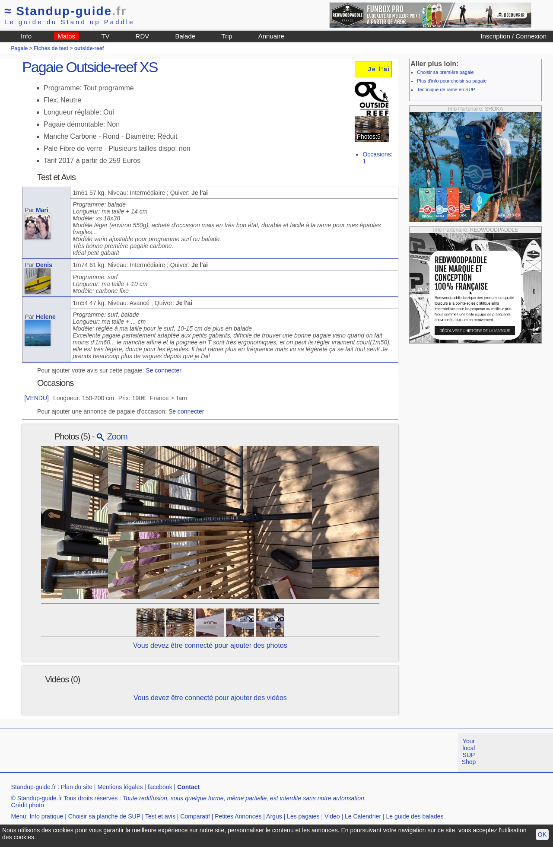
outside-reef (89, 48)
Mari (42, 210)
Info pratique (46, 816)
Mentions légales (120, 786)
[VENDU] (36, 398)
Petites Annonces (238, 816)
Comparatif (195, 816)
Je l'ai (379, 69)
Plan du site (76, 786)
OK (542, 834)
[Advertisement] (157, 752)
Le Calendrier (363, 816)
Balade (185, 36)
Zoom (111, 436)
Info (26, 36)
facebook (160, 786)
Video (332, 816)
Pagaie (19, 48)
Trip (226, 36)
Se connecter (163, 370)
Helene (46, 316)
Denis (44, 264)
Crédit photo (27, 805)
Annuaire (271, 36)
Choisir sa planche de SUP (104, 816)
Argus (274, 816)
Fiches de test (51, 48)
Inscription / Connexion (513, 36)
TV (105, 36)
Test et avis (160, 816)
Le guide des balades (415, 816)
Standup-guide (65, 11)
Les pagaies (303, 816)
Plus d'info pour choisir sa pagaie (451, 80)
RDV (142, 36)
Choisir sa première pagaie (445, 72)
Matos (66, 36)
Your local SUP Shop (469, 751)
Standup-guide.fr (33, 786)
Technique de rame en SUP (446, 89)
